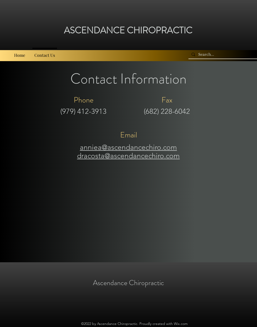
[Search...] (223, 54)
